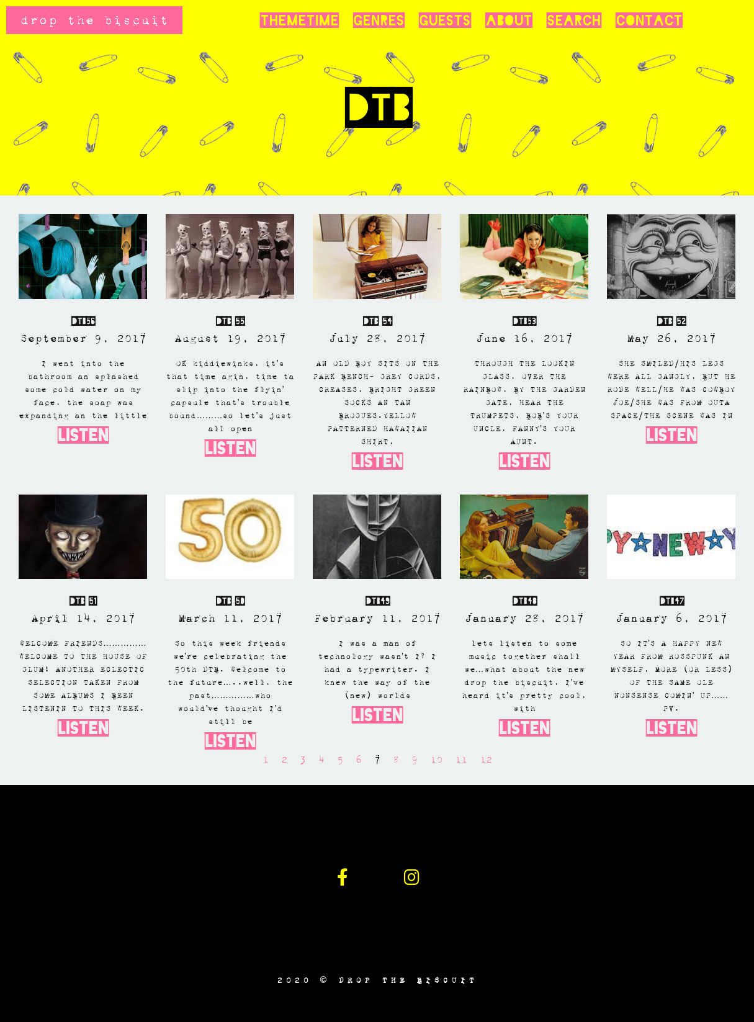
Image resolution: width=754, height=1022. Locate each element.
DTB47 (671, 601)
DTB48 (524, 601)
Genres (378, 20)
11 (461, 759)
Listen (83, 435)
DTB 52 (671, 321)
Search (574, 20)
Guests (444, 20)
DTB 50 (230, 601)
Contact (649, 20)
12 (486, 759)
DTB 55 (230, 321)
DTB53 (524, 321)
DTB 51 (83, 601)
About (508, 20)
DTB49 (377, 601)
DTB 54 (377, 321)
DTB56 (82, 321)
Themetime (299, 20)
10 (436, 759)
